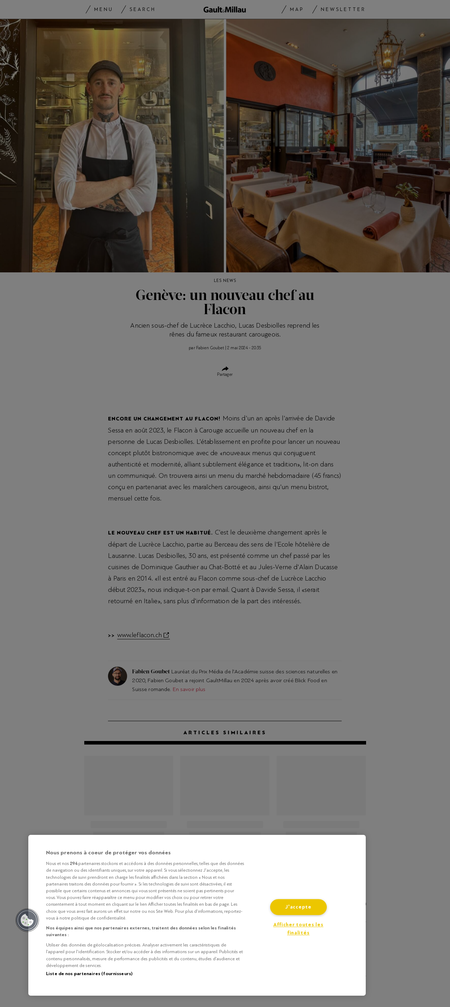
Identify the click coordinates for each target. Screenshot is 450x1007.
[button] (27, 920)
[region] (197, 915)
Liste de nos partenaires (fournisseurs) (89, 974)
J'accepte (298, 907)
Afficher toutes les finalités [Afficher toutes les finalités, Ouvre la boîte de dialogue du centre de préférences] (298, 929)
